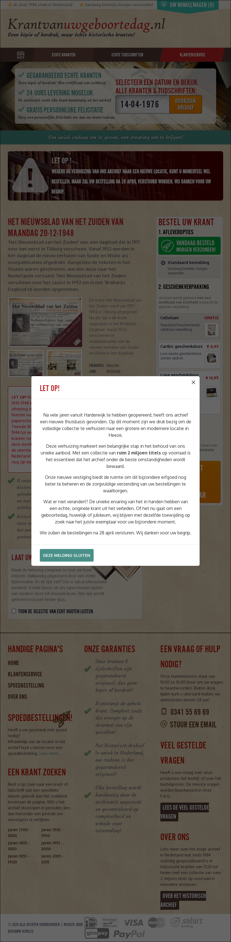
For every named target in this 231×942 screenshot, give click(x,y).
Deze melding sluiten (66, 555)
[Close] (193, 382)
